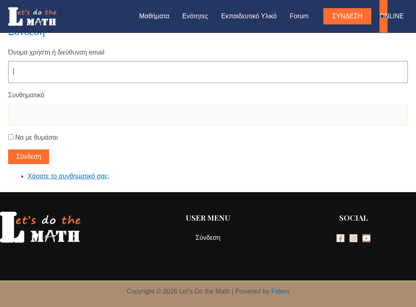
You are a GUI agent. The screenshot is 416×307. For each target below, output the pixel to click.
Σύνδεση (28, 156)
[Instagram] (353, 238)
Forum (299, 16)
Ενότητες (195, 16)
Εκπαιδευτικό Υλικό (249, 16)
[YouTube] (366, 238)
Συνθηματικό (26, 95)
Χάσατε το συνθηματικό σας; (69, 176)
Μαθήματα (154, 16)
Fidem (280, 291)
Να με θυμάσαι (36, 137)
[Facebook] (340, 238)
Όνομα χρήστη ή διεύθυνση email (56, 52)
